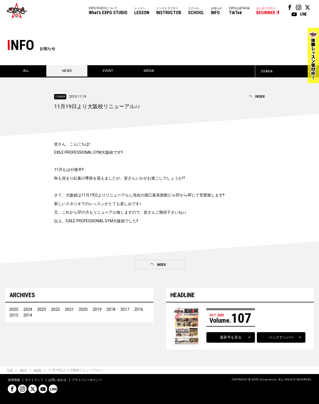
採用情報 (14, 380)
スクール (196, 11)
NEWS (39, 370)
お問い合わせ (61, 380)
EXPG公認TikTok (239, 11)
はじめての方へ (266, 11)
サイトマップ (36, 380)
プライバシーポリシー (92, 380)
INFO (24, 370)
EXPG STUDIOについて (108, 11)
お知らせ (216, 11)
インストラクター (168, 11)
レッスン (141, 11)
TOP (10, 370)
